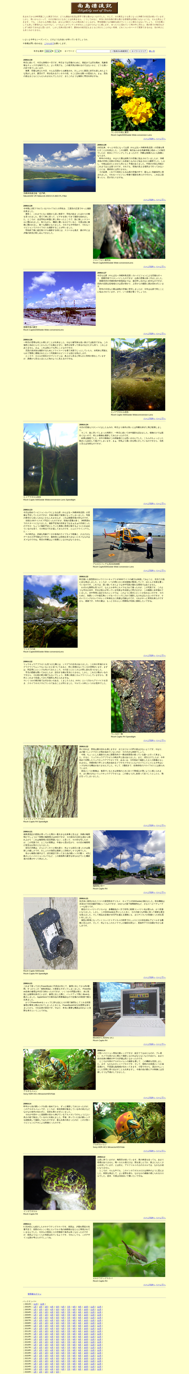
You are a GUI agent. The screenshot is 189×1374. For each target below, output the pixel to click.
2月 (40, 1307)
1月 (35, 1307)
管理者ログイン (34, 1294)
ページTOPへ (149, 139)
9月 (79, 1307)
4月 (51, 1307)
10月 (86, 1307)
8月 (74, 1307)
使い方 (152, 51)
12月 (42, 1304)
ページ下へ (161, 139)
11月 (36, 1304)
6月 (62, 1307)
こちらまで (49, 43)
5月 (57, 1307)
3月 (46, 1307)
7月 (68, 1307)
